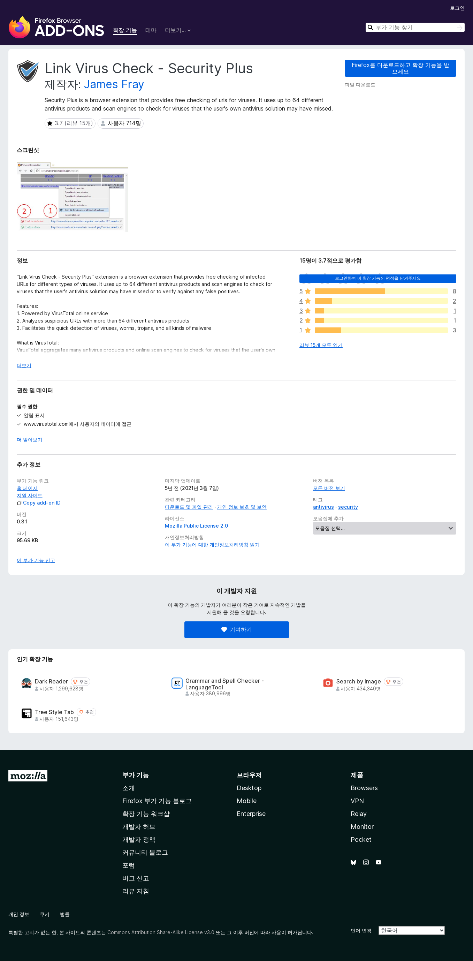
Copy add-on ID (39, 503)
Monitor (362, 826)
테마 (151, 30)
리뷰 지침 (135, 891)
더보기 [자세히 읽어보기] (24, 365)
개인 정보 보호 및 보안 (242, 507)
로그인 (457, 8)
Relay (359, 813)
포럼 (128, 865)
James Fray (114, 84)
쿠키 (44, 914)
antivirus (323, 507)
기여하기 (236, 629)
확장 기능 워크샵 (146, 813)
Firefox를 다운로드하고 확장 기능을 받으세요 (400, 68)
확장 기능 (125, 30)
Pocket (361, 839)
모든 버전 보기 (329, 488)
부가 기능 (135, 775)
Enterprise (251, 813)
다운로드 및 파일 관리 (189, 507)
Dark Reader (51, 681)
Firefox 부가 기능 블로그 (157, 800)
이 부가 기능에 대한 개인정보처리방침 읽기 (212, 544)
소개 (128, 788)
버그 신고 (135, 878)
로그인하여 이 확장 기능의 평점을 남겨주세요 (378, 278)
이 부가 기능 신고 (36, 560)
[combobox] (415, 27)
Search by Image (358, 681)
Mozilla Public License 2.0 (196, 526)
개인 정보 (18, 914)
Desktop (249, 788)
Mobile (247, 800)
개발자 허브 (138, 826)
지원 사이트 (30, 495)
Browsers (364, 788)
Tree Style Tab (54, 712)
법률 (65, 914)
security (348, 507)
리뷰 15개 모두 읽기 (321, 345)
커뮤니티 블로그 (145, 852)
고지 (29, 932)
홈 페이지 (27, 488)
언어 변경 (361, 930)
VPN (357, 800)
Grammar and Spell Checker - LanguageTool (224, 684)
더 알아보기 (30, 439)
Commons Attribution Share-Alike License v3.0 (160, 932)
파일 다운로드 (360, 85)
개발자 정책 (138, 839)
